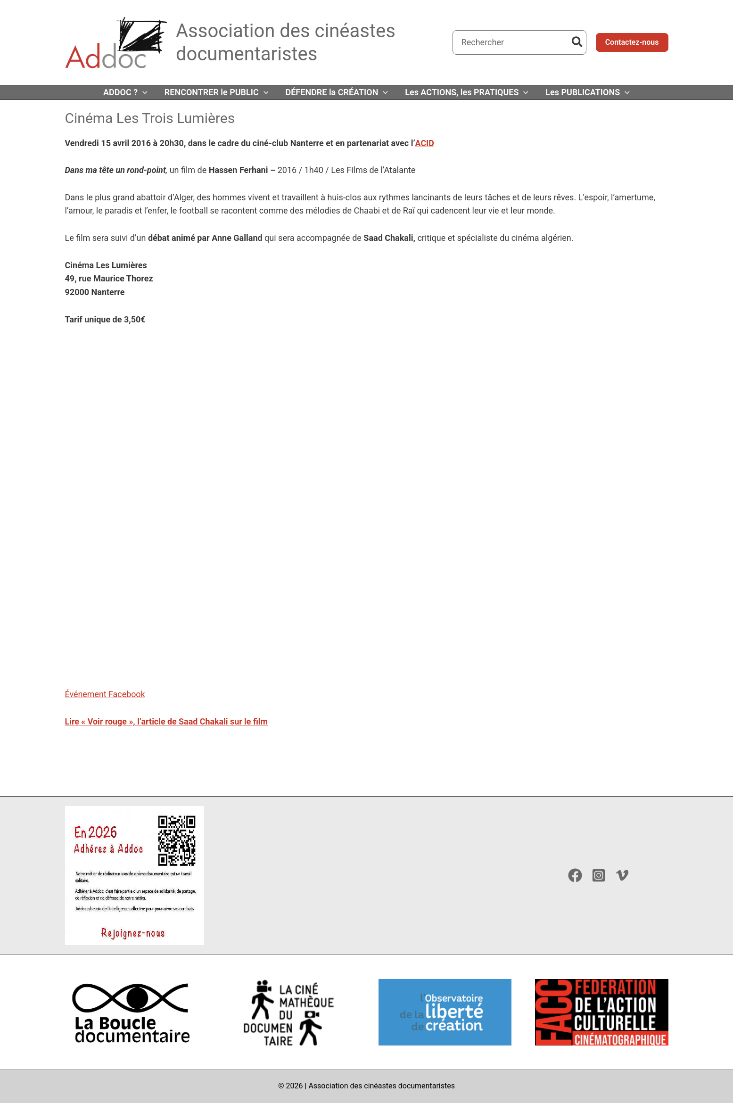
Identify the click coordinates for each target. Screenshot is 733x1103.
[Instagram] (599, 875)
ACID (424, 143)
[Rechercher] (577, 42)
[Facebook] (575, 875)
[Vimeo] (622, 875)
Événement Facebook (105, 694)
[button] (632, 42)
